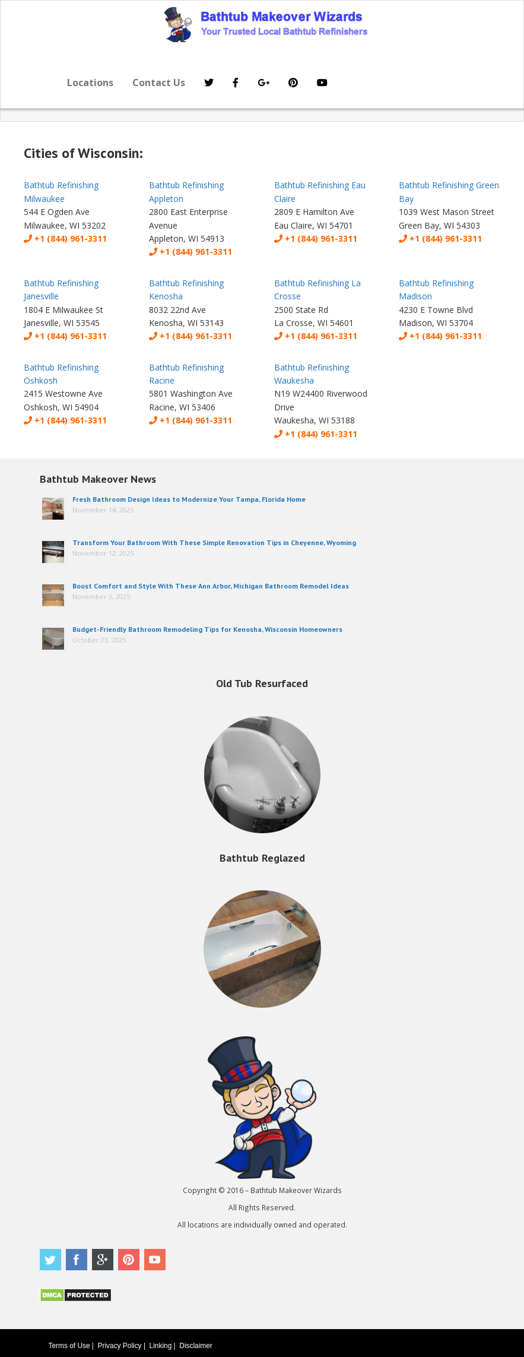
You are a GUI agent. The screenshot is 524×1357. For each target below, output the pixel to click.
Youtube (155, 1259)
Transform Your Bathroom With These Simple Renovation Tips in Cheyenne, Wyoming (214, 542)
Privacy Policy (120, 1346)
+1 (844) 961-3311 (65, 238)
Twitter (50, 1259)
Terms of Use (69, 1346)
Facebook (76, 1259)
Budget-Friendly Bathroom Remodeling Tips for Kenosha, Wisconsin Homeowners (207, 629)
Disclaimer (195, 1346)
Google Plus (102, 1259)
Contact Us (158, 82)
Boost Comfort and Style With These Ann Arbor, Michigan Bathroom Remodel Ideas (210, 585)
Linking (161, 1346)
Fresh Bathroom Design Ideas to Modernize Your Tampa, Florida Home (189, 499)
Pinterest (128, 1259)
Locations (90, 82)
